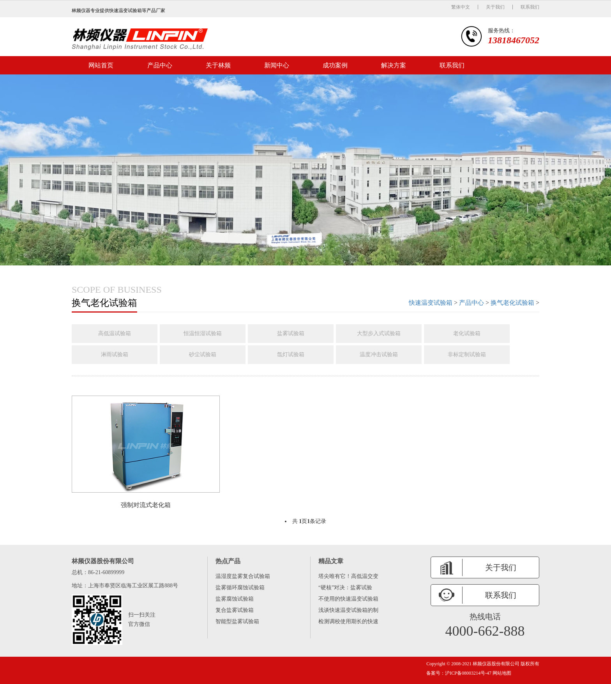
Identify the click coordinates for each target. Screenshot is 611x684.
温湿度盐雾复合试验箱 (242, 576)
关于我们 (495, 7)
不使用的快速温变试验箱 (348, 599)
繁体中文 (460, 7)
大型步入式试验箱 (379, 333)
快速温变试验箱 (430, 302)
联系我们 (530, 7)
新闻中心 (276, 65)
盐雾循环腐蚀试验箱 (240, 587)
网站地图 (501, 673)
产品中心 (159, 65)
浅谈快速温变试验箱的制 (348, 610)
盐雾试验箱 (290, 333)
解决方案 (393, 65)
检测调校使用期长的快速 (348, 621)
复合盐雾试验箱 (234, 610)
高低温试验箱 (114, 333)
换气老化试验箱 (512, 302)
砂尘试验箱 (202, 354)
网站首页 (100, 65)
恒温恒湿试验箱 (203, 333)
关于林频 (218, 65)
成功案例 (335, 65)
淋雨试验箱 (114, 354)
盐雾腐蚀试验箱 (234, 599)
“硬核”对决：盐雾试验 (345, 587)
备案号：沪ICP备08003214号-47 (458, 673)
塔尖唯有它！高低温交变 (348, 576)
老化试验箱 (466, 333)
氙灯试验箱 (290, 354)
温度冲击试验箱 (379, 354)
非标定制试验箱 (467, 354)
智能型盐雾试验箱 (237, 621)
